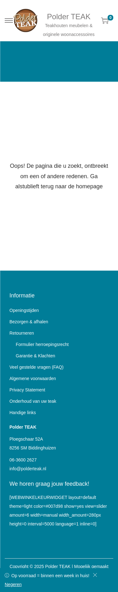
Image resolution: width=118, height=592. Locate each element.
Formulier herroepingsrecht (42, 344)
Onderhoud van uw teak (32, 401)
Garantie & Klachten (35, 355)
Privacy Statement (27, 389)
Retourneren (21, 333)
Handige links (22, 412)
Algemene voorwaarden (32, 378)
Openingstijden (24, 310)
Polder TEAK (68, 16)
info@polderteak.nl (27, 468)
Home (10, 61)
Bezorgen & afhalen (28, 321)
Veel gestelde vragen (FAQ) (36, 367)
